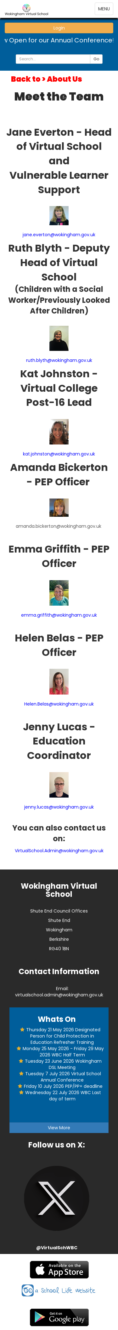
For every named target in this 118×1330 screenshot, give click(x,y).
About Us (64, 79)
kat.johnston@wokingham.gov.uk (59, 454)
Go (96, 59)
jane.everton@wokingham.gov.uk (59, 235)
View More (59, 1128)
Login (59, 28)
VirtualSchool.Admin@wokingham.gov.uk (59, 851)
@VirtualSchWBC (56, 1248)
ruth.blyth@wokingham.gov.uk (59, 360)
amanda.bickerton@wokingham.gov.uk (58, 526)
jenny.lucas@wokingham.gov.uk (59, 807)
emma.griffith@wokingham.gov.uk (59, 615)
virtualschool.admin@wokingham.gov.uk (59, 995)
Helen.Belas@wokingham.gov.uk (59, 704)
